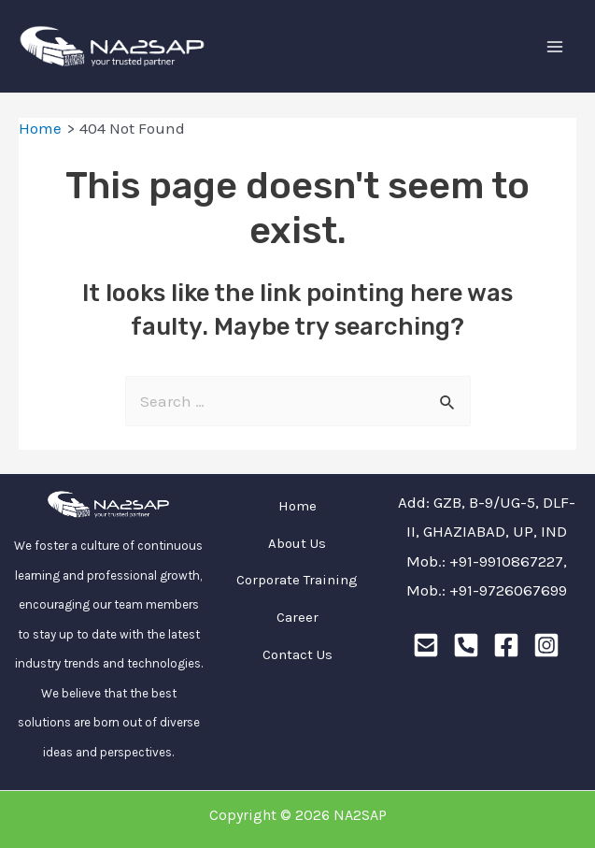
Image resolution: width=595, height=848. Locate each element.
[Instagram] (546, 645)
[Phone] (466, 645)
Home (297, 505)
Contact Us (297, 654)
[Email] (426, 645)
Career (297, 617)
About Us (297, 543)
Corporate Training (297, 579)
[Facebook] (506, 645)
